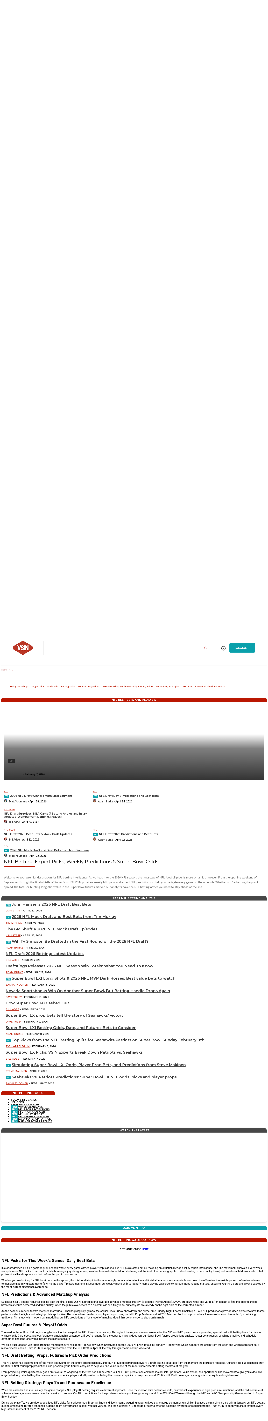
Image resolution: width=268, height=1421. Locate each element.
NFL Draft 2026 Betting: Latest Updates (45, 953)
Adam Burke (14, 947)
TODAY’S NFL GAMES (24, 1099)
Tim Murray (14, 923)
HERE (145, 1249)
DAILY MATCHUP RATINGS (34, 1118)
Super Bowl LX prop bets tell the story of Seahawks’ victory (65, 1015)
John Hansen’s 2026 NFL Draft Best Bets (51, 904)
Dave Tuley (14, 997)
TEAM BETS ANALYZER (25, 1104)
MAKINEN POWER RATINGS (35, 1121)
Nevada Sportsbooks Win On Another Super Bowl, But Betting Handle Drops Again (88, 991)
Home (4, 669)
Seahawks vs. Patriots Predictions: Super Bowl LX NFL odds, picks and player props (94, 1077)
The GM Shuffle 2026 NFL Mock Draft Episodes (51, 929)
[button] (205, 648)
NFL (6, 792)
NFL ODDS (17, 1102)
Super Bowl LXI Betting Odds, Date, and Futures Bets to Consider (71, 1027)
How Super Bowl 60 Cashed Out (37, 1003)
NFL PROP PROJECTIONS (34, 1109)
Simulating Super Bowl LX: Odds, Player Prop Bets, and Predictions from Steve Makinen (99, 1065)
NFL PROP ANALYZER (31, 1111)
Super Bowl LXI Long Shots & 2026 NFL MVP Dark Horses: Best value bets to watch (93, 978)
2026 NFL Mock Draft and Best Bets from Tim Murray (64, 916)
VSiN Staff (13, 910)
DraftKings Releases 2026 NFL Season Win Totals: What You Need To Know (79, 966)
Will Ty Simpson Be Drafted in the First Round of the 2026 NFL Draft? (80, 941)
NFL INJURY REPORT (31, 1114)
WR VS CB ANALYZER (31, 1106)
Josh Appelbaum (18, 1046)
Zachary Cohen (17, 984)
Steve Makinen (16, 1071)
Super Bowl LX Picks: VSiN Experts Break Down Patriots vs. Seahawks (74, 1052)
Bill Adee (12, 960)
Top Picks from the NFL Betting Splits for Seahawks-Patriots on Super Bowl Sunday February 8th (108, 1040)
